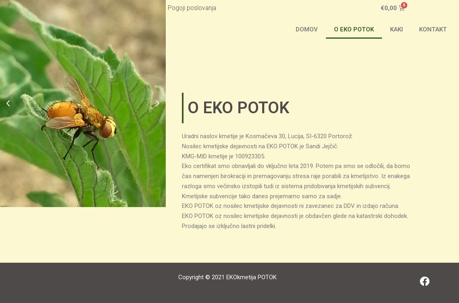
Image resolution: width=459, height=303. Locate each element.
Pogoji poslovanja (192, 8)
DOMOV (307, 29)
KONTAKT (433, 29)
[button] (8, 104)
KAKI (396, 29)
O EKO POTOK (354, 29)
